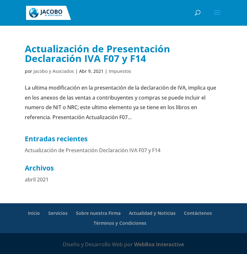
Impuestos (120, 71)
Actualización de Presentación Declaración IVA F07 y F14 (97, 53)
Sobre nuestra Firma (98, 213)
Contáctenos (198, 213)
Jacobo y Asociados (53, 71)
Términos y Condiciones (120, 223)
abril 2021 (37, 179)
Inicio (34, 213)
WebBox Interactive (159, 244)
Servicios (58, 213)
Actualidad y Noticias (152, 213)
